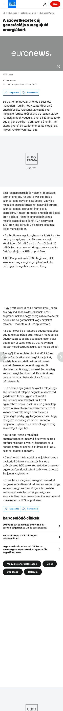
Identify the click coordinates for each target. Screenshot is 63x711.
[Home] (4, 13)
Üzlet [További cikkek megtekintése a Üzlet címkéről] (50, 563)
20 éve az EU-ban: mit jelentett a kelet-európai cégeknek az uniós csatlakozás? (25, 526)
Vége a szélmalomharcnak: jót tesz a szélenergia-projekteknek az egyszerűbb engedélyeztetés (25, 549)
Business (12, 13)
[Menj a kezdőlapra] (12, 4)
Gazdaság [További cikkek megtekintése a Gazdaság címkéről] (12, 571)
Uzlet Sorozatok (28, 13)
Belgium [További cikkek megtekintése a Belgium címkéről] (33, 571)
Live (55, 4)
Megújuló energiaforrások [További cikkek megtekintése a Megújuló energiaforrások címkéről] (22, 563)
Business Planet (46, 13)
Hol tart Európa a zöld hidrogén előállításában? (20, 537)
